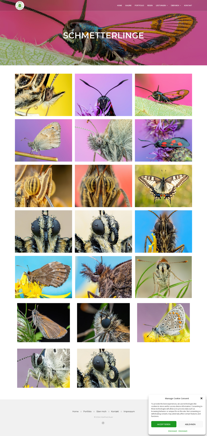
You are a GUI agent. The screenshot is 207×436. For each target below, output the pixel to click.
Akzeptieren (163, 424)
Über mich (101, 411)
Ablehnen (190, 424)
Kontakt (115, 411)
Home (75, 411)
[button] (201, 398)
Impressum (172, 431)
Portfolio (87, 411)
